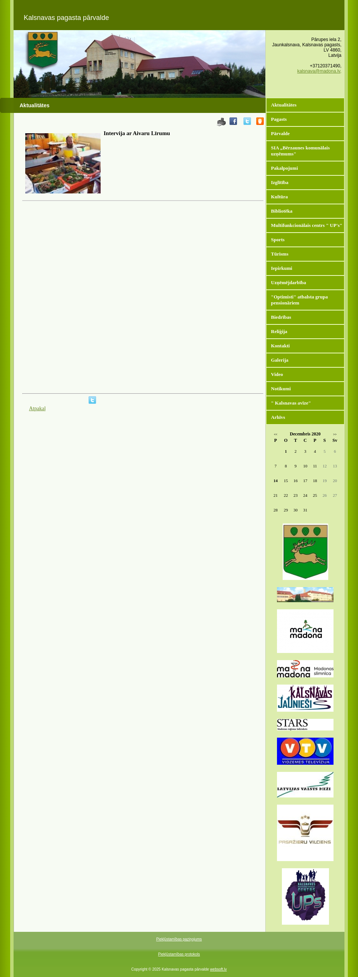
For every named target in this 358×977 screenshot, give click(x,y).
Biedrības (281, 317)
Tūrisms (279, 254)
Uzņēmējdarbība (288, 282)
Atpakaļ (37, 408)
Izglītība (279, 182)
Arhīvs (278, 417)
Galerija (279, 360)
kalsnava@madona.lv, (319, 71)
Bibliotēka (281, 211)
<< (275, 434)
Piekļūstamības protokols (179, 954)
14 (276, 480)
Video (277, 374)
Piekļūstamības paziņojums (179, 939)
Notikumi (281, 388)
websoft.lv (218, 969)
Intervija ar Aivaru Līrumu (137, 133)
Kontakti (280, 345)
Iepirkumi (281, 268)
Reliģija (279, 331)
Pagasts (279, 119)
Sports (278, 239)
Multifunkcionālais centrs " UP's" (307, 225)
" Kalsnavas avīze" (291, 403)
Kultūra (279, 196)
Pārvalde (280, 133)
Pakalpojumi (284, 168)
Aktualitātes (284, 105)
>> (335, 434)
